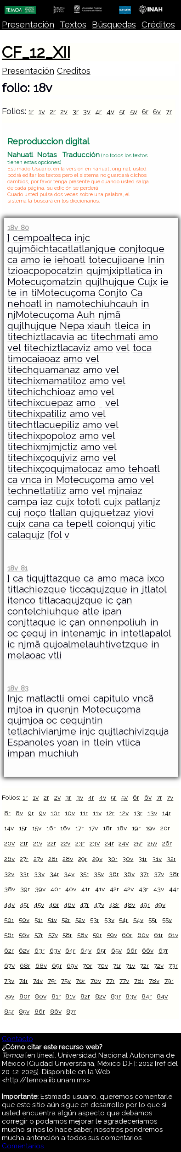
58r (67, 934)
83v (130, 996)
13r (138, 813)
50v (24, 919)
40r (56, 889)
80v (40, 996)
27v (38, 858)
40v (70, 889)
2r (53, 111)
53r (94, 919)
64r (70, 950)
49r (145, 904)
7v (170, 797)
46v (69, 904)
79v (9, 996)
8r (7, 813)
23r (80, 843)
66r (131, 950)
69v (72, 965)
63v (55, 950)
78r (139, 980)
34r (54, 874)
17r (79, 828)
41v (100, 889)
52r (66, 919)
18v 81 (17, 568)
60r (127, 934)
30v (127, 858)
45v (39, 904)
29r (82, 858)
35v (99, 874)
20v (9, 843)
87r (71, 1011)
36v (129, 874)
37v (159, 874)
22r (51, 843)
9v (42, 813)
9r (31, 813)
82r (85, 996)
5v (133, 111)
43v (158, 889)
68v (41, 965)
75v (66, 980)
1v (42, 111)
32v (9, 874)
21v (37, 843)
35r (84, 874)
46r (54, 904)
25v (152, 843)
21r (24, 843)
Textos (73, 24)
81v (70, 996)
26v (9, 858)
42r (114, 889)
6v (157, 111)
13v (152, 813)
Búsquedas (114, 24)
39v (40, 889)
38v (9, 889)
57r (38, 934)
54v (138, 919)
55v (167, 919)
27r (24, 858)
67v (9, 965)
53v (109, 919)
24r (109, 843)
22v (65, 843)
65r (101, 950)
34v (69, 874)
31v (157, 858)
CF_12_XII (36, 52)
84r (146, 996)
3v (86, 111)
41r (85, 889)
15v (36, 828)
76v (95, 980)
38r (174, 874)
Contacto (17, 1039)
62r (9, 950)
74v (38, 980)
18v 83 (17, 688)
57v (53, 934)
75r (52, 980)
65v (116, 950)
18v (122, 828)
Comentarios (23, 1146)
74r (23, 980)
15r (23, 828)
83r (116, 996)
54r (123, 919)
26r (167, 843)
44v (9, 904)
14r (166, 813)
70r (87, 965)
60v (143, 934)
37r (144, 874)
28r (53, 858)
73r (173, 965)
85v (24, 1011)
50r (9, 919)
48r (114, 904)
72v (159, 965)
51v (52, 919)
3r (76, 111)
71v (130, 965)
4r (98, 111)
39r (25, 889)
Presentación (28, 24)
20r (165, 828)
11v (97, 813)
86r (39, 1011)
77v (124, 980)
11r (84, 813)
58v (82, 934)
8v (19, 813)
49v (160, 904)
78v (154, 980)
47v (99, 904)
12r (110, 813)
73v (9, 980)
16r (51, 828)
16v (65, 828)
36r (114, 874)
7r (169, 111)
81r (56, 996)
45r (24, 904)
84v (162, 996)
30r (112, 858)
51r (38, 919)
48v (129, 904)
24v (124, 843)
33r (24, 874)
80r (24, 996)
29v (97, 858)
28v (67, 858)
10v (70, 813)
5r (122, 111)
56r (9, 934)
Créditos (158, 24)
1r (31, 111)
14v (9, 828)
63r (39, 950)
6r (145, 111)
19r (136, 828)
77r (110, 980)
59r (97, 934)
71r (117, 965)
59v (112, 934)
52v (80, 919)
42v (129, 889)
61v (173, 934)
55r (152, 919)
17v (93, 828)
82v (100, 996)
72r (144, 965)
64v (85, 950)
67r (163, 950)
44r (174, 889)
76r (80, 980)
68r (25, 965)
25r (138, 843)
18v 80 (17, 227)
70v (102, 965)
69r (57, 965)
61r (158, 934)
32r (171, 858)
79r (169, 980)
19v (150, 828)
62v (24, 950)
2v (64, 111)
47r (84, 904)
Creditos (73, 71)
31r (142, 858)
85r (9, 1011)
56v (24, 934)
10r (55, 813)
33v (39, 874)
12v (124, 813)
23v (95, 843)
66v (147, 950)
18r (107, 828)
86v (56, 1011)
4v (110, 111)
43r (143, 889)
